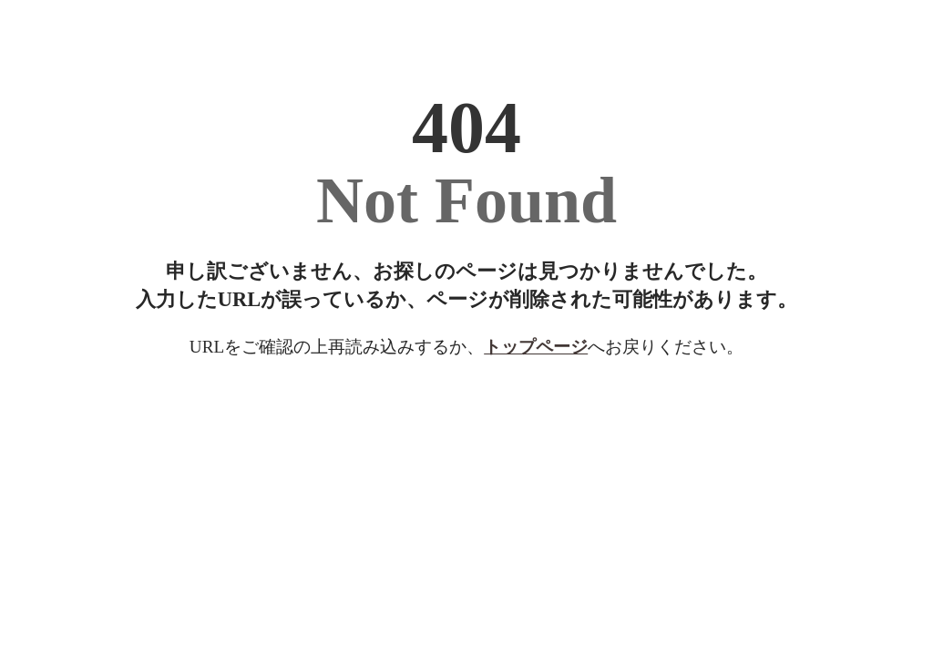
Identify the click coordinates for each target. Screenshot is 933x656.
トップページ (536, 346)
